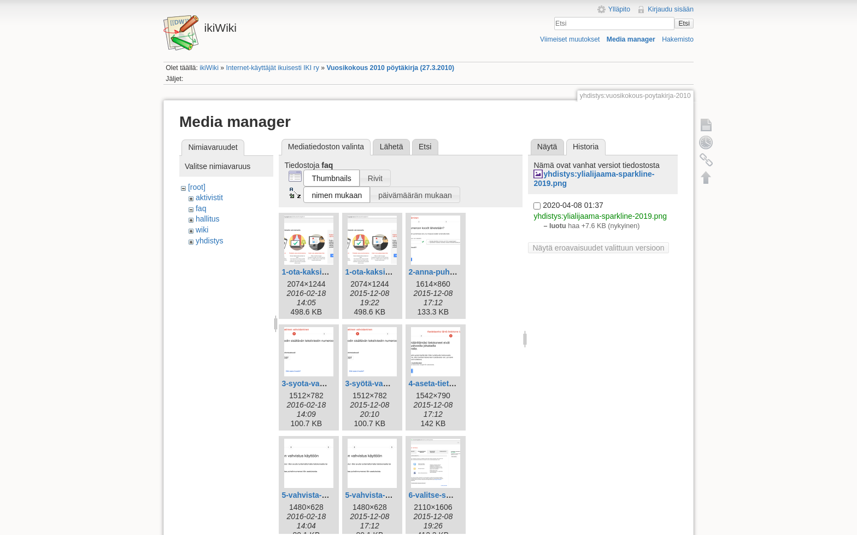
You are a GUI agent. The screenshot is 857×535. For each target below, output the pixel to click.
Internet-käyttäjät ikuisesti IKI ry (272, 68)
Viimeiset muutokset (570, 39)
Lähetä (391, 146)
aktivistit (209, 197)
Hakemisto (678, 39)
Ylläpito (619, 9)
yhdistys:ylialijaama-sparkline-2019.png (600, 216)
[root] (197, 187)
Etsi (683, 23)
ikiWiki (209, 68)
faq (201, 208)
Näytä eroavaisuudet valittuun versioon (598, 247)
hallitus (208, 218)
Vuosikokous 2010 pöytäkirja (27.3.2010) (390, 68)
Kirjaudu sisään (671, 9)
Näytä (547, 146)
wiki (202, 229)
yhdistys (210, 240)
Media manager (631, 39)
